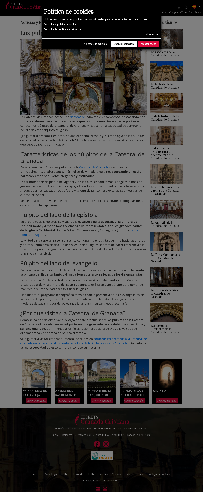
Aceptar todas (148, 44)
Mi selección (152, 34)
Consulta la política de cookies (61, 24)
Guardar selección (124, 44)
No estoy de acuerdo (95, 44)
